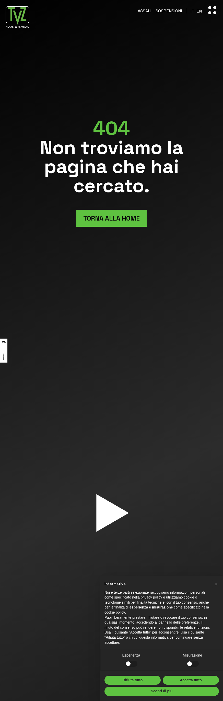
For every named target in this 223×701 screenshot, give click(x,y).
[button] (216, 584)
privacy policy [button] (151, 597)
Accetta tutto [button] (191, 680)
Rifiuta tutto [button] (133, 680)
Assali (144, 10)
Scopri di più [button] (162, 691)
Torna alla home (111, 218)
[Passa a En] (199, 11)
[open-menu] (212, 10)
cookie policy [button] (114, 612)
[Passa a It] (192, 11)
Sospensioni (169, 10)
